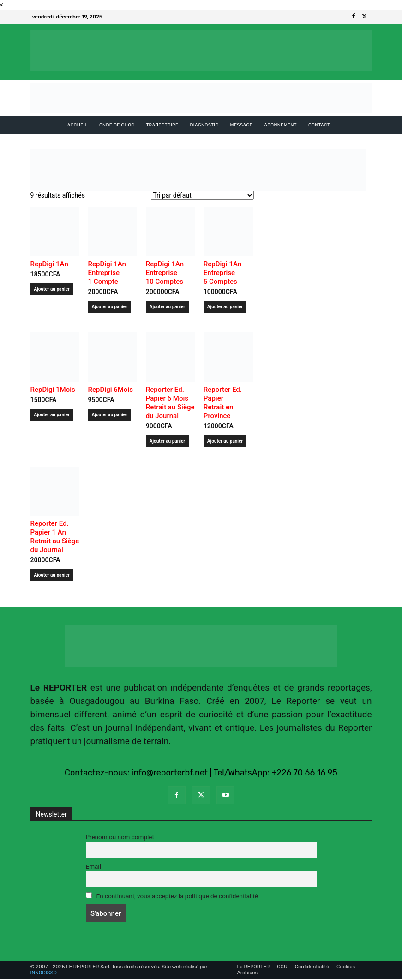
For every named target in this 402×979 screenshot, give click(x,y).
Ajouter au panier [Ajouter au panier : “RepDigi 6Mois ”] (109, 414)
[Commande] (202, 195)
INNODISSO (43, 973)
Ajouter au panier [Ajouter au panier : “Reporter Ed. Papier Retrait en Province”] (225, 441)
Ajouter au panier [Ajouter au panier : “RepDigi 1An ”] (52, 289)
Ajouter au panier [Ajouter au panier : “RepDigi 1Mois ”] (52, 414)
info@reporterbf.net (170, 773)
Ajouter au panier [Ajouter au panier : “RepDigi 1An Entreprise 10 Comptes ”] (167, 306)
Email (93, 866)
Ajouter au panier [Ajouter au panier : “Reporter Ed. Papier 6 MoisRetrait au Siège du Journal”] (167, 441)
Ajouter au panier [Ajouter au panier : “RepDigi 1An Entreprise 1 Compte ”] (109, 306)
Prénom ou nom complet (120, 837)
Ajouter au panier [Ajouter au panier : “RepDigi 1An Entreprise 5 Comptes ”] (225, 306)
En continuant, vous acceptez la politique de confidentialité (172, 896)
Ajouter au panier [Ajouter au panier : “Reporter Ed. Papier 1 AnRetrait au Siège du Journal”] (52, 574)
